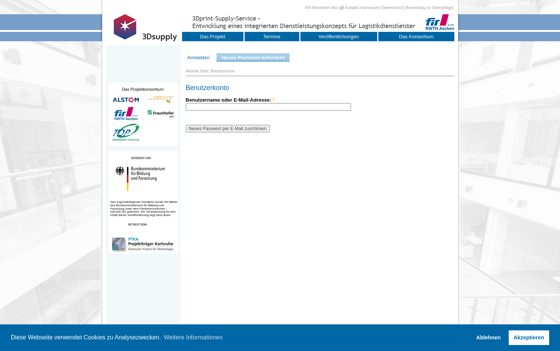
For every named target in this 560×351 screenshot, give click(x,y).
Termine (271, 36)
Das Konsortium (416, 36)
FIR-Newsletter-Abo (321, 8)
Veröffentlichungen (338, 36)
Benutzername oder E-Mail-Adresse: (230, 100)
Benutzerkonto (223, 71)
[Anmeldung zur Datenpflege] (429, 8)
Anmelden (198, 57)
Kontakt (351, 8)
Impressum (369, 8)
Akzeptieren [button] (529, 337)
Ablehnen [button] (488, 337)
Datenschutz (391, 8)
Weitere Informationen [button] (193, 337)
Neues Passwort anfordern (253, 57)
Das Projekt (212, 36)
